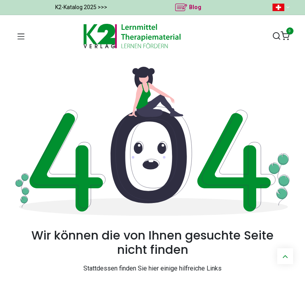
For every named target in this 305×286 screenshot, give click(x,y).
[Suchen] (276, 36)
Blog (195, 7)
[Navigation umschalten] (21, 36)
